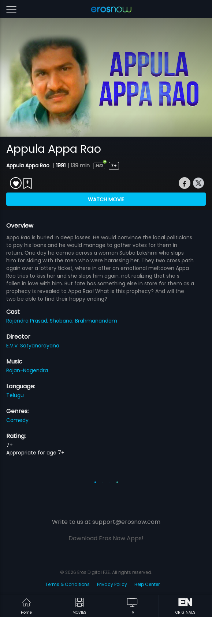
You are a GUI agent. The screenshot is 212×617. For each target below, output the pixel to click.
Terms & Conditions (67, 584)
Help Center (147, 584)
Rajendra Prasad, (28, 320)
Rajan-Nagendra (27, 370)
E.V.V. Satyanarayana (32, 345)
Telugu (15, 395)
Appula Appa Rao (28, 165)
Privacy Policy (112, 584)
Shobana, (62, 320)
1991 (61, 165)
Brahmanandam (96, 320)
